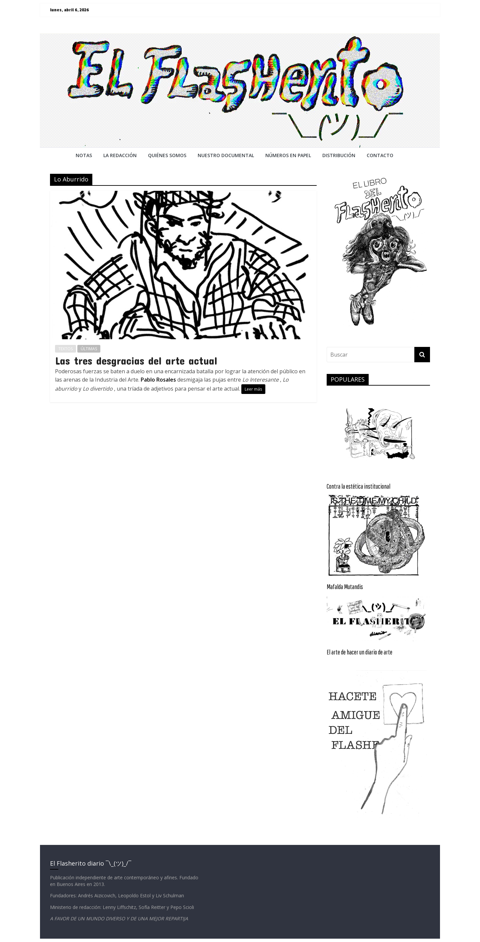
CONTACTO (380, 155)
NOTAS (84, 155)
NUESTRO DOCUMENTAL (226, 155)
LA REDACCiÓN (120, 155)
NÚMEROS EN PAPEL (288, 155)
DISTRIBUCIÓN (338, 155)
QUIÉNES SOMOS (167, 155)
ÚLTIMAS (89, 349)
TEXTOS (65, 349)
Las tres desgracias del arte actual (136, 360)
